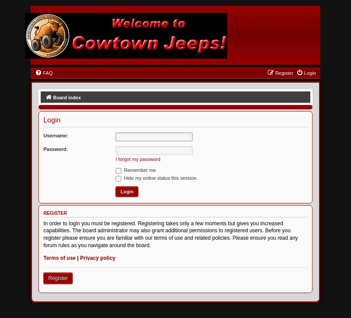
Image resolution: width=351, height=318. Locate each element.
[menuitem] (44, 73)
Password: (55, 149)
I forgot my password (138, 159)
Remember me (136, 170)
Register (58, 278)
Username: (55, 135)
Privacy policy (98, 258)
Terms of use (59, 258)
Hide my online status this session (156, 178)
